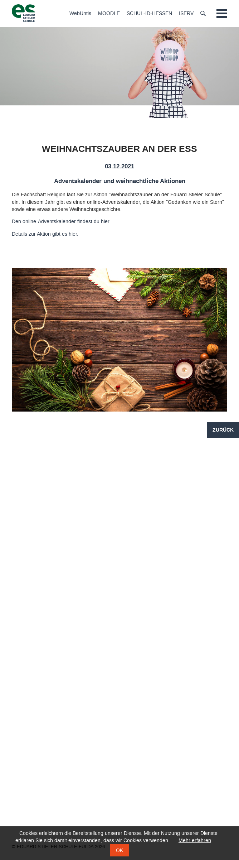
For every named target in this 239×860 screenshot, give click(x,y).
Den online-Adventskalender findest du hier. (61, 221)
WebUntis (80, 13)
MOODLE (109, 13)
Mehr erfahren (195, 840)
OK (119, 850)
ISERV (186, 13)
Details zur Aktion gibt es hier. (45, 234)
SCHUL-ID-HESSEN (149, 13)
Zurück (223, 430)
